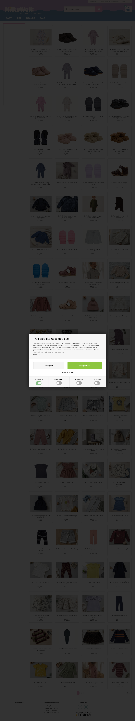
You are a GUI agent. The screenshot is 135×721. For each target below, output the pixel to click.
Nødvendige (38, 381)
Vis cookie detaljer (67, 372)
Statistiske (97, 381)
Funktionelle (79, 381)
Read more (37, 354)
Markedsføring (59, 381)
